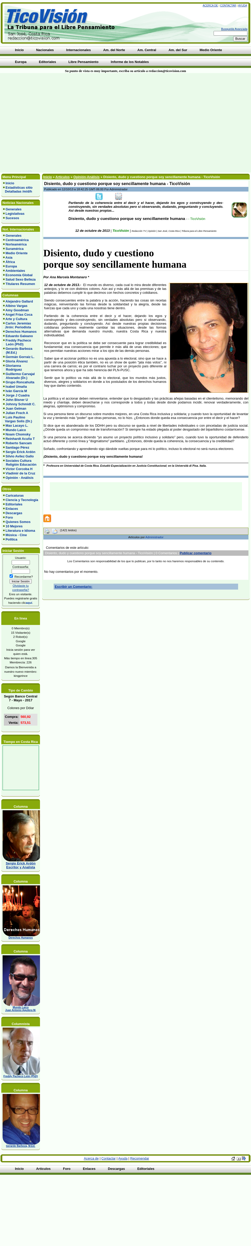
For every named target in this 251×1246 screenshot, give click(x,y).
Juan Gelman (16, 408)
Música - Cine (16, 535)
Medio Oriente (17, 253)
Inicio (10, 183)
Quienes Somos (18, 522)
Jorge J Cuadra (18, 395)
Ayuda (242, 5)
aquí (29, 602)
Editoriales (14, 504)
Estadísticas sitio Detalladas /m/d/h (18, 189)
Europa (11, 266)
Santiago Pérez (17, 447)
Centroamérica (17, 240)
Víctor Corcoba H (19, 469)
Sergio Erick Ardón (20, 452)
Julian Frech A (17, 413)
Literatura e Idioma (20, 531)
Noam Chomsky (18, 434)
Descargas (14, 513)
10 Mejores (14, 526)
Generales (14, 209)
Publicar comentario (196, 553)
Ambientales (15, 271)
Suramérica (15, 249)
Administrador (154, 537)
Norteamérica (16, 244)
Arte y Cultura (16, 319)
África (10, 262)
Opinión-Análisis (86, 177)
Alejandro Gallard (19, 301)
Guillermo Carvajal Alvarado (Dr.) (19, 376)
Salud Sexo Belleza (21, 279)
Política (12, 539)
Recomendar (139, 1158)
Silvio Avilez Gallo (20, 456)
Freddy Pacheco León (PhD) (17, 342)
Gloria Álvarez (17, 361)
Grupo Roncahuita (20, 382)
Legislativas (15, 214)
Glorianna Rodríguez (12, 367)
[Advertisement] (58, 122)
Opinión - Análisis (20, 478)
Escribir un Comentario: (73, 587)
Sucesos (12, 218)
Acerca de (210, 5)
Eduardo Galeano (19, 336)
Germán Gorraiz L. (20, 357)
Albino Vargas (16, 306)
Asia (8, 257)
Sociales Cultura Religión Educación (19, 462)
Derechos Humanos (21, 332)
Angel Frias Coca (19, 314)
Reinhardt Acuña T (20, 439)
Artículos (62, 177)
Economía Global (19, 275)
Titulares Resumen (20, 284)
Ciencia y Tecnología (22, 500)
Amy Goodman (17, 310)
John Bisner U (17, 400)
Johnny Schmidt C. (21, 404)
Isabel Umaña (16, 386)
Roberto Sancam (19, 443)
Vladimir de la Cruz (20, 473)
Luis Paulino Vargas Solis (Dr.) (17, 419)
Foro (9, 517)
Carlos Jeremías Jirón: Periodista (17, 325)
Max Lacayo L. (17, 425)
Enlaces (12, 509)
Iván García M (16, 391)
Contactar (228, 5)
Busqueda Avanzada (234, 28)
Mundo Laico (16, 430)
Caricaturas (15, 495)
